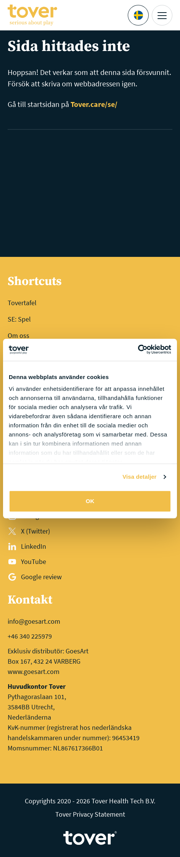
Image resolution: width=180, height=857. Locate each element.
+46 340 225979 (30, 636)
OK (90, 501)
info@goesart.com (34, 621)
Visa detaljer (139, 476)
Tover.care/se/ (94, 104)
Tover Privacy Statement (90, 814)
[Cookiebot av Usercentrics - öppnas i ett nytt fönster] (137, 349)
